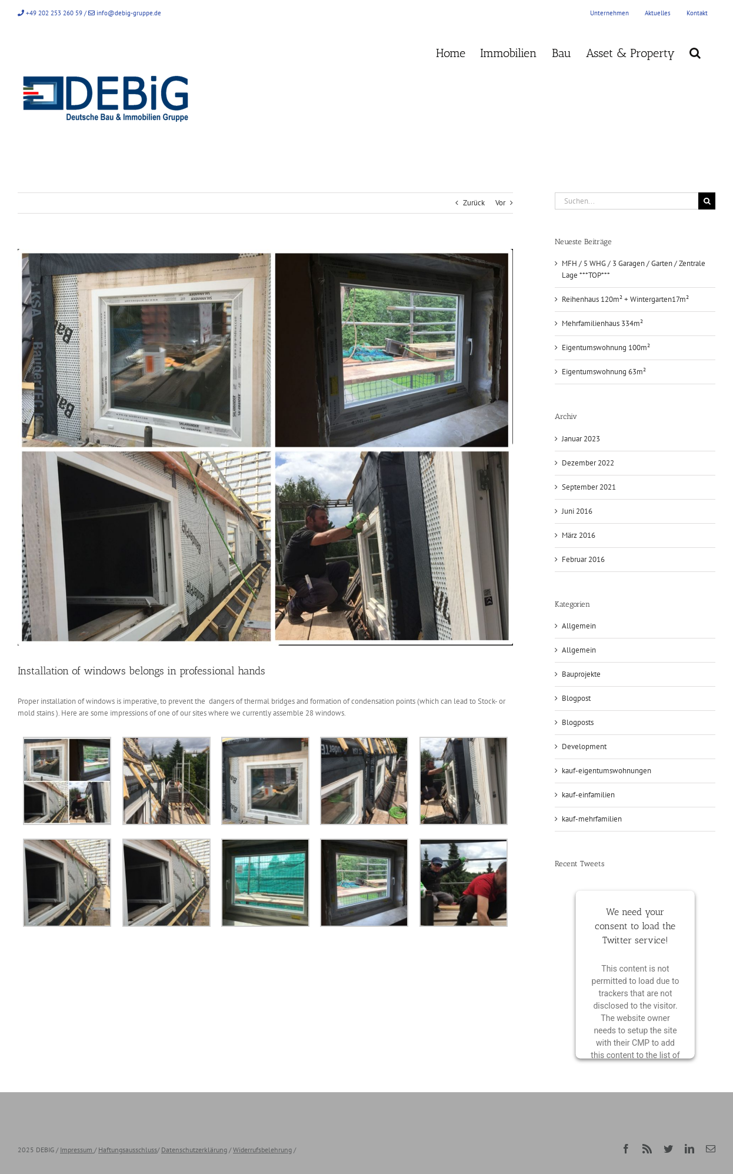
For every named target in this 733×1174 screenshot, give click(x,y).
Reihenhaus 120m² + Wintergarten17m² (625, 299)
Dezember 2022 (588, 463)
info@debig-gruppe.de (128, 13)
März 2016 (578, 535)
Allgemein (579, 626)
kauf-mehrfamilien (592, 819)
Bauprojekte (581, 674)
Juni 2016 (577, 511)
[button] (695, 51)
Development (584, 746)
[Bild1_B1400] (265, 447)
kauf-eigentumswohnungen (606, 771)
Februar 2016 (583, 559)
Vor (500, 203)
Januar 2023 (581, 439)
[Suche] (706, 200)
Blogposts (578, 722)
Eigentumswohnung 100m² (606, 347)
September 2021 (589, 487)
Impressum (76, 1149)
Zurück (474, 203)
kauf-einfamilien (588, 795)
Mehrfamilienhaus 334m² (602, 323)
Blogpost (576, 698)
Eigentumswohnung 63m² (604, 372)
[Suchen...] (626, 200)
